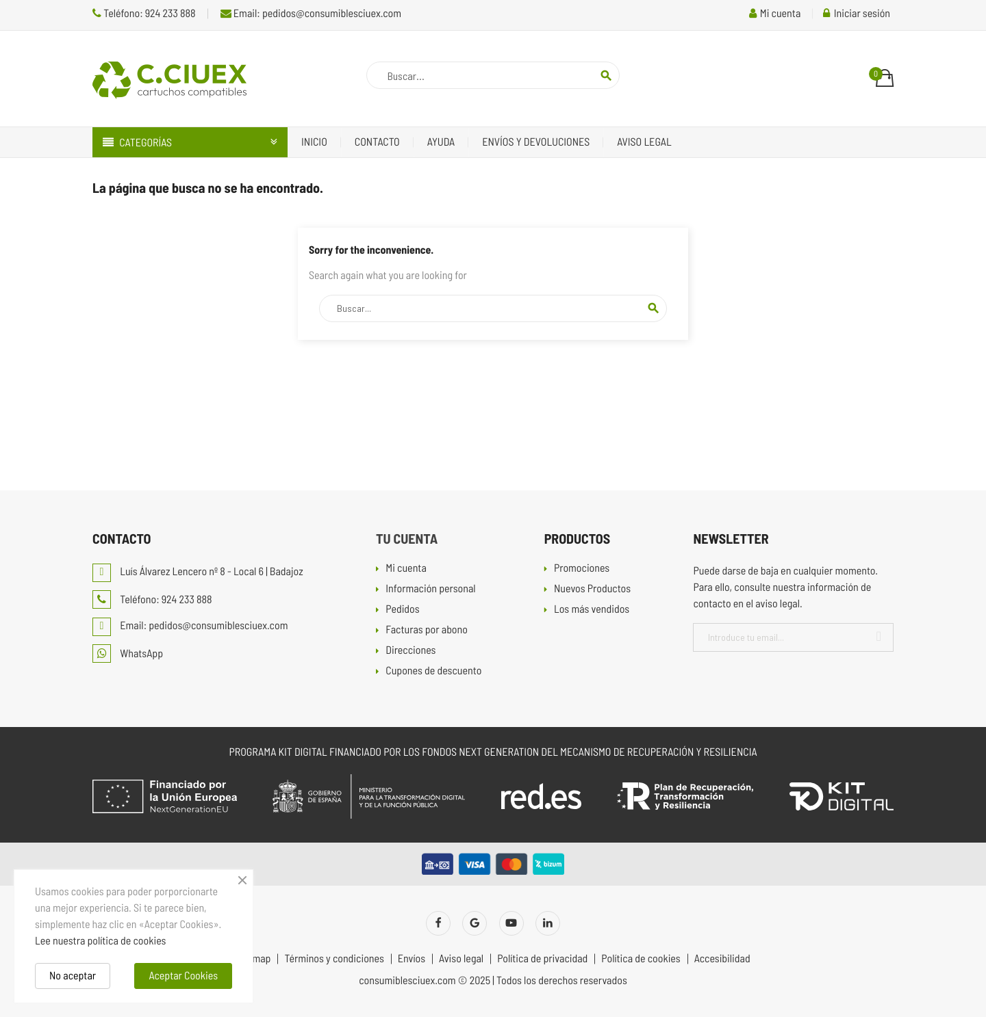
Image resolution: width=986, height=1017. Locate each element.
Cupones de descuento (433, 671)
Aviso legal (644, 141)
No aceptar (72, 975)
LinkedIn (547, 923)
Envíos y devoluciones (536, 141)
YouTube (511, 923)
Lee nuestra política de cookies (100, 940)
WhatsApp (127, 653)
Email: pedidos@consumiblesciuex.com (310, 13)
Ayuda (441, 141)
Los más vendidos (591, 610)
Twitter (474, 923)
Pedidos (402, 610)
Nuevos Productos (592, 589)
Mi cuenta (406, 568)
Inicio (314, 141)
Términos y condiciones (333, 958)
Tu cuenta (407, 538)
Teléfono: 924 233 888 (144, 13)
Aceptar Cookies (183, 975)
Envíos (411, 958)
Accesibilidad (722, 958)
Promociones (581, 568)
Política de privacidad (542, 958)
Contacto (377, 141)
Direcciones (410, 651)
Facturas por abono (426, 630)
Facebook (438, 923)
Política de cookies (640, 958)
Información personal (430, 589)
